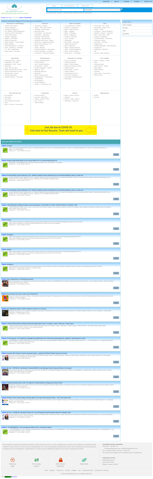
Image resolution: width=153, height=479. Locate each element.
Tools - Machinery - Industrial (14, 47)
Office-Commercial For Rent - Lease (16, 69)
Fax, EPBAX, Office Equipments (15, 31)
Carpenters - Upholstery (42, 35)
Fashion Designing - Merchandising (105, 45)
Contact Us (148, 1)
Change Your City (6, 17)
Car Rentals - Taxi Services (43, 33)
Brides (96, 95)
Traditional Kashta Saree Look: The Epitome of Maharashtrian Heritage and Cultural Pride (34, 383)
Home (54, 6)
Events (75, 93)
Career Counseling (70, 60)
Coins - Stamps (69, 38)
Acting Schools (39, 62)
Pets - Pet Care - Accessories (14, 104)
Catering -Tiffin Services (42, 36)
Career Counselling (70, 449)
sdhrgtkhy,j (10, 264)
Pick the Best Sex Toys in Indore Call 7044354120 (22, 294)
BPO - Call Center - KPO (102, 35)
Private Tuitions (69, 71)
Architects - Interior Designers (103, 31)
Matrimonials (105, 93)
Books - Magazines (70, 35)
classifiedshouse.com (31, 449)
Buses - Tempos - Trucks (102, 60)
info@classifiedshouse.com (111, 448)
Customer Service (99, 40)
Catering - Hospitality (100, 36)
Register (106, 1)
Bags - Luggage (69, 31)
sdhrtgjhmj (10, 234)
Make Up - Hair (39, 69)
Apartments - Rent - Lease (13, 64)
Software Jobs (59, 449)
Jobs (104, 23)
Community (45, 93)
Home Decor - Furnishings (72, 53)
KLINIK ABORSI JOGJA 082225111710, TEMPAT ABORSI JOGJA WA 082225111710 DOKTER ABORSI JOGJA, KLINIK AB (45, 175)
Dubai (12, 446)
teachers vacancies (78, 13)
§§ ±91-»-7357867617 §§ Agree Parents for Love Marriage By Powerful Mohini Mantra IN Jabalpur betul (39, 412)
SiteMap (73, 470)
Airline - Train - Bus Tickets (43, 27)
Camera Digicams (10, 27)
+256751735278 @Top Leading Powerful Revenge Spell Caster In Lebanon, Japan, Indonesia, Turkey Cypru (40, 323)
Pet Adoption (9, 95)
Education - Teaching (100, 42)
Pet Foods (8, 99)
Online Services (40, 444)
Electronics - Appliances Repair (44, 42)
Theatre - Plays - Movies (72, 99)
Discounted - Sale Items (71, 42)
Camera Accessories (11, 26)
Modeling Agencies (40, 71)
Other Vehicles (98, 69)
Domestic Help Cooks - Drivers (44, 40)
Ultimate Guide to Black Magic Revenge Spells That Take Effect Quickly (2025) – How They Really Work (39, 397)
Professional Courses (71, 73)
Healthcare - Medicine (101, 49)
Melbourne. (21, 449)
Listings (126, 1)
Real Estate (15, 58)
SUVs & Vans (98, 75)
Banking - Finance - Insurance (103, 33)
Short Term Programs (71, 75)
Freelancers (98, 47)
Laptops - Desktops (11, 36)
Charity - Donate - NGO (42, 99)
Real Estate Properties (27, 444)
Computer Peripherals (11, 29)
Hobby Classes (69, 68)
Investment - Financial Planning (44, 53)
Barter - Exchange (70, 33)
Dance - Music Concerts (71, 95)
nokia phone (88, 13)
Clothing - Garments (70, 36)
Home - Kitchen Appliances (72, 49)
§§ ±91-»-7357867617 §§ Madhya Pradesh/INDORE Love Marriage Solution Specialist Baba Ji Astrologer (39, 368)
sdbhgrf (9, 249)
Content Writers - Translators (103, 38)
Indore (4, 146)
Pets (6, 102)
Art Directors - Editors (41, 66)
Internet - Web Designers (102, 53)
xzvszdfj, (9, 146)
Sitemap (137, 1)
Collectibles (68, 40)
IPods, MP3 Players (11, 35)
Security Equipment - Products (14, 45)
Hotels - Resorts (40, 47)
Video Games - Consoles (12, 51)
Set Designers (39, 80)
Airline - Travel (98, 29)
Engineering (98, 44)
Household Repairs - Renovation (45, 49)
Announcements (40, 95)
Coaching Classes (70, 62)
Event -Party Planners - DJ (43, 44)
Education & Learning (75, 58)
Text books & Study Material (73, 77)
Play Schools (80, 449)
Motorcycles (98, 68)
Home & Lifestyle (75, 23)
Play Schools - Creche (71, 69)
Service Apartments (11, 75)
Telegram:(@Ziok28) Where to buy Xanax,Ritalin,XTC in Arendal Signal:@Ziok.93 (32, 160)
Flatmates (8, 66)
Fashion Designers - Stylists (43, 68)
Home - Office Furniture (71, 51)
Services (45, 23)
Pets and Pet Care (15, 93)
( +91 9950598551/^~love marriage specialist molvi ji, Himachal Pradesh (29, 427)
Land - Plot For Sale (11, 68)
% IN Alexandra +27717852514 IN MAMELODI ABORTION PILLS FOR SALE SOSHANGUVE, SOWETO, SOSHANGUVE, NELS (46, 338)
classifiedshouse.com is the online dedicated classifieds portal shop (50, 446)
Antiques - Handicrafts (71, 27)
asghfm (9, 220)
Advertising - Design (41, 26)
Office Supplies (9, 44)
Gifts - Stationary (69, 45)
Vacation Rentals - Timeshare (14, 77)
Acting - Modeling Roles (42, 60)
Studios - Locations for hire (43, 84)
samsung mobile (67, 13)
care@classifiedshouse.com (129, 448)
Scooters (97, 71)
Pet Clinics (8, 97)
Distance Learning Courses (72, 66)
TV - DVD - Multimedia (12, 49)
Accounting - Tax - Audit (101, 26)
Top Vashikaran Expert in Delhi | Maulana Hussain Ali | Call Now (26, 309)
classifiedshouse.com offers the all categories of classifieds (74, 444)
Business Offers (39, 31)
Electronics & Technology (15, 23)
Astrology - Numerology (42, 29)
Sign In (116, 1)
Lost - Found (38, 101)
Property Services (88, 470)
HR (95, 51)
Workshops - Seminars (71, 101)
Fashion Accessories (70, 44)
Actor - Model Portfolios (42, 64)
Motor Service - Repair (101, 66)
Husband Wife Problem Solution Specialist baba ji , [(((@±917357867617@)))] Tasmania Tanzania (37, 353)
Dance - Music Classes (71, 64)
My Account (85, 6)
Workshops (67, 78)
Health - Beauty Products (72, 47)
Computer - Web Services (42, 38)
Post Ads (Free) (69, 6)
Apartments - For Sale (11, 62)
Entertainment (45, 58)
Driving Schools (99, 64)
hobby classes (52, 13)
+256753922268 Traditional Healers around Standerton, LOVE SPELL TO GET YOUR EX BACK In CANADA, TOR (42, 205)
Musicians (38, 73)
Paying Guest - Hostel (11, 73)
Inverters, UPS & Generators (14, 33)
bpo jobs (59, 13)
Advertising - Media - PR (101, 27)
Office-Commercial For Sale (13, 71)
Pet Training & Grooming (12, 101)
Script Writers (39, 78)
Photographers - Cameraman (43, 77)
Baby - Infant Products (71, 29)
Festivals (67, 97)
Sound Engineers (40, 82)
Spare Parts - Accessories (102, 73)
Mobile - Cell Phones (11, 38)
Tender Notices (39, 102)
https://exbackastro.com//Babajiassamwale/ (20, 279)
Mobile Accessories (11, 40)
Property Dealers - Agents (13, 60)
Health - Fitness (39, 45)
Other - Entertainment (41, 75)
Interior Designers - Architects (44, 51)
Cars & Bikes (105, 58)
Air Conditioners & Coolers (72, 26)
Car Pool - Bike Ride (41, 97)
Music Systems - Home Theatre (14, 42)
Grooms (96, 97)
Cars (95, 62)
